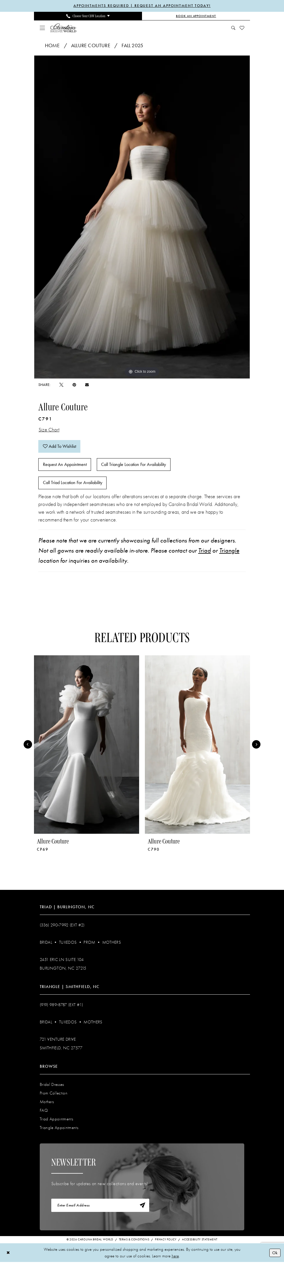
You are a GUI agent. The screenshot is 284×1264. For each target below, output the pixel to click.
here (175, 1258)
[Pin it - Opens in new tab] (74, 384)
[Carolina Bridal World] (63, 27)
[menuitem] (88, 16)
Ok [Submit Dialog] (274, 1254)
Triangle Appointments (59, 1129)
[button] (42, 28)
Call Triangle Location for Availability (134, 465)
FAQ (44, 1111)
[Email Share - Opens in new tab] (87, 384)
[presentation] (86, 746)
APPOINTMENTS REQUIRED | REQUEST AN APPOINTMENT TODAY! (142, 5)
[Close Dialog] (8, 1255)
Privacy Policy (165, 1241)
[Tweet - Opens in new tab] (61, 384)
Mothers (111, 943)
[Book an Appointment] (196, 16)
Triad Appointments (56, 1120)
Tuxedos (68, 943)
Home (52, 45)
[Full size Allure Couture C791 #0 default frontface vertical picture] (142, 217)
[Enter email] (100, 1207)
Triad (204, 552)
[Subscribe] (142, 1207)
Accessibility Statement (199, 1241)
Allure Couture (90, 45)
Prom (89, 943)
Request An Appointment (65, 465)
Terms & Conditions (134, 1241)
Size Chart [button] (49, 430)
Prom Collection (53, 1094)
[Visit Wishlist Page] (242, 28)
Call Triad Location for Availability (72, 484)
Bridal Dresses (52, 1085)
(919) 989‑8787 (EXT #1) (61, 1006)
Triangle (229, 552)
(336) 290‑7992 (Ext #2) (62, 926)
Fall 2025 (132, 45)
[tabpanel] (142, 217)
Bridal (46, 943)
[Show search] (233, 28)
